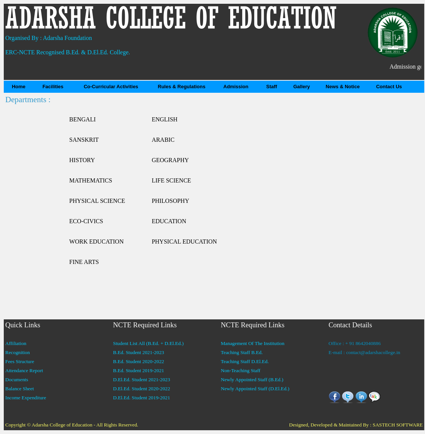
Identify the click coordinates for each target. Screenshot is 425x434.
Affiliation (15, 343)
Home (18, 86)
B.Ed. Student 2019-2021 (138, 370)
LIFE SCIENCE (171, 180)
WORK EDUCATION (96, 241)
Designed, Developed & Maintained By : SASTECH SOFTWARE (356, 425)
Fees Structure (19, 361)
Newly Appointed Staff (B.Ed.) (252, 379)
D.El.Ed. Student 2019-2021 (141, 397)
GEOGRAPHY (170, 160)
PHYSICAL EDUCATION (184, 241)
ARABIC (163, 139)
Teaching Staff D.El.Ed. (245, 361)
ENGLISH (164, 119)
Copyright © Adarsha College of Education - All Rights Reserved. (71, 425)
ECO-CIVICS (86, 221)
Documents (16, 379)
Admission (235, 86)
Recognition (17, 352)
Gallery (301, 86)
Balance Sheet (19, 388)
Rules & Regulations (181, 86)
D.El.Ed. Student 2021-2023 (141, 379)
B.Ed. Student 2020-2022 (138, 361)
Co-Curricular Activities (111, 86)
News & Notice (342, 86)
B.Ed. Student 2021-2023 (138, 352)
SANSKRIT (84, 139)
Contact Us (389, 86)
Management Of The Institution (252, 343)
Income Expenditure (25, 397)
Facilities (53, 86)
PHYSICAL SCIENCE (97, 201)
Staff (271, 86)
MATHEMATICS (90, 180)
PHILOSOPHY (171, 201)
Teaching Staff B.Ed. (242, 352)
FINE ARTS (84, 262)
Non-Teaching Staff (240, 370)
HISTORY (82, 160)
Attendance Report (24, 370)
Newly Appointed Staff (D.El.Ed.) (255, 388)
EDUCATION (169, 221)
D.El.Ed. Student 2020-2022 (141, 388)
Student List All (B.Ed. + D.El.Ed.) (148, 343)
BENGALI (82, 119)
